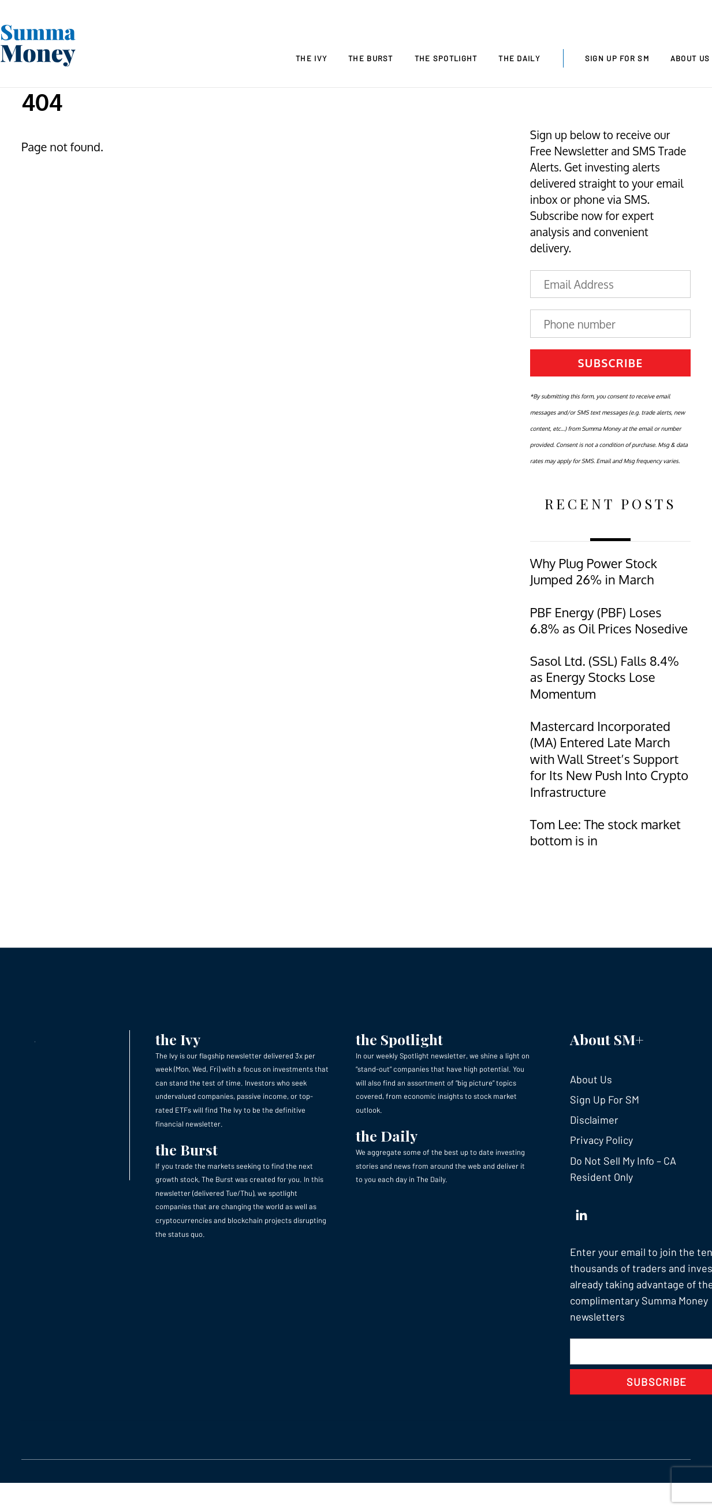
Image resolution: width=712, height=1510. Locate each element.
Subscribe (610, 363)
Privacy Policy (601, 1140)
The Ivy (311, 58)
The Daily (519, 58)
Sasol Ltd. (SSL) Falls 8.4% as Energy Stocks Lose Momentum (604, 677)
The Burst (370, 58)
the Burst (186, 1149)
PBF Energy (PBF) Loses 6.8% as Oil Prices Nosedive (609, 620)
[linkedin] (581, 1212)
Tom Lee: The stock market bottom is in (605, 832)
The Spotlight (446, 58)
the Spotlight (399, 1039)
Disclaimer (594, 1119)
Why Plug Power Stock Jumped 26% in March (593, 571)
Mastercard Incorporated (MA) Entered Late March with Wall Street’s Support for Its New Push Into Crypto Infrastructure (609, 759)
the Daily (386, 1135)
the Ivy (177, 1039)
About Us (591, 1079)
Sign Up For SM (617, 58)
